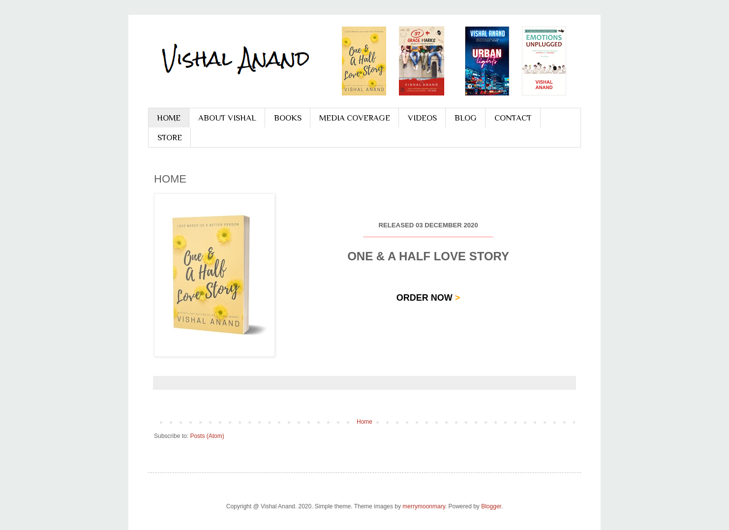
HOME (169, 118)
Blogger (491, 506)
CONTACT (513, 118)
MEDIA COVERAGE (354, 118)
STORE (169, 137)
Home (364, 421)
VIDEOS (422, 118)
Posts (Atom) (207, 436)
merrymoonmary (423, 506)
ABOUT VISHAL (227, 118)
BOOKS (288, 118)
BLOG (466, 118)
